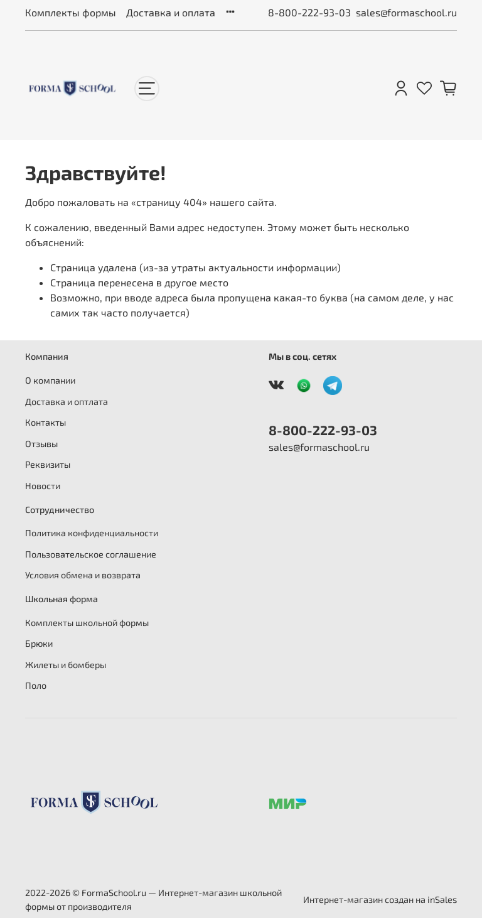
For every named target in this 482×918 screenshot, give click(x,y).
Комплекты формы (70, 12)
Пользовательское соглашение (90, 554)
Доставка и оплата (170, 12)
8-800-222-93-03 (309, 12)
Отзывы (41, 443)
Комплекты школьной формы (87, 622)
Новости (42, 485)
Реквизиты (47, 464)
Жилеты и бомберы (65, 664)
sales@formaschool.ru (406, 12)
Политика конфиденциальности (91, 532)
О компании (50, 380)
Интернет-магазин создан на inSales (380, 899)
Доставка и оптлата (66, 401)
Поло (35, 685)
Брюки (39, 643)
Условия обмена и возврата (83, 575)
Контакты (45, 422)
